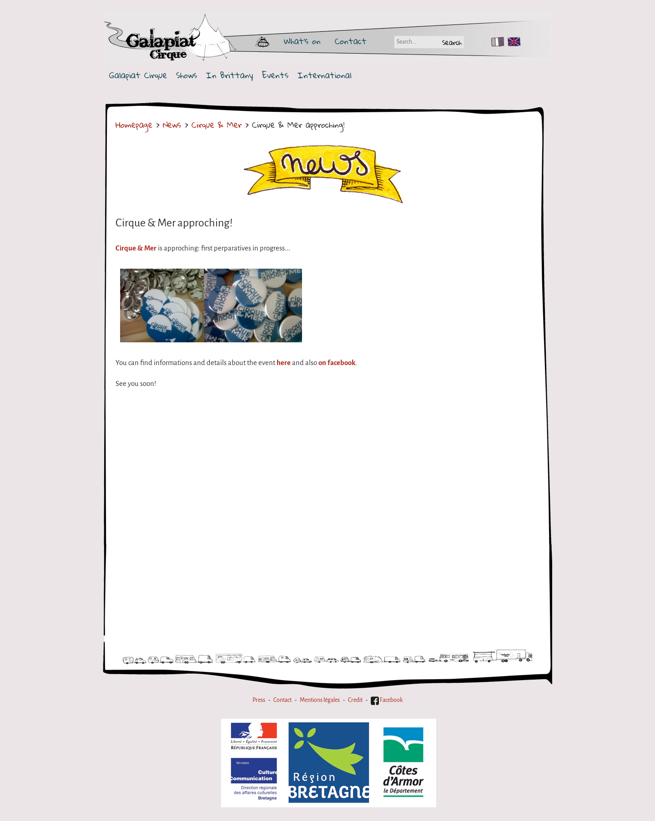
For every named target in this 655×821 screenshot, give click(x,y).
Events (275, 75)
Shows (186, 75)
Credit (355, 700)
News (172, 124)
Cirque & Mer (216, 124)
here (284, 362)
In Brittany (229, 75)
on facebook (336, 362)
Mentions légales (320, 700)
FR (495, 42)
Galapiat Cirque (138, 75)
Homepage (134, 124)
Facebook (387, 700)
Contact (351, 41)
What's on (302, 41)
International (324, 75)
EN (512, 42)
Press (258, 700)
